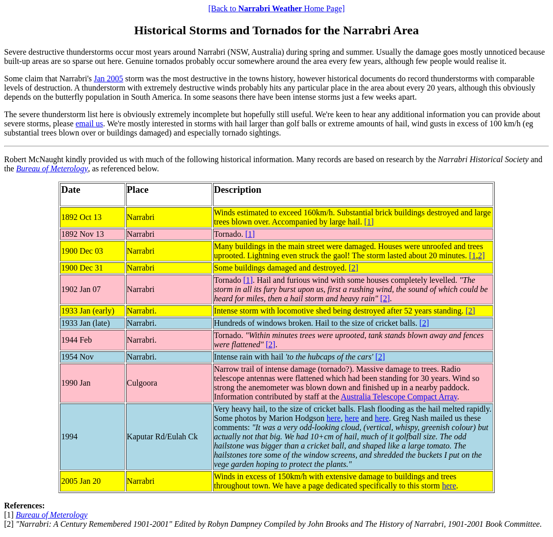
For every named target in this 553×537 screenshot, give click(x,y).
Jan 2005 (108, 78)
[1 (472, 255)
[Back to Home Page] (276, 8)
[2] (353, 267)
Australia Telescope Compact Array (399, 396)
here (334, 418)
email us (89, 123)
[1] (369, 221)
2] (481, 255)
